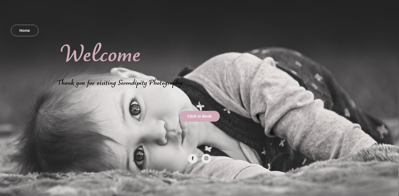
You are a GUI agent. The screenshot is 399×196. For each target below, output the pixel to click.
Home (24, 30)
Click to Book (199, 116)
